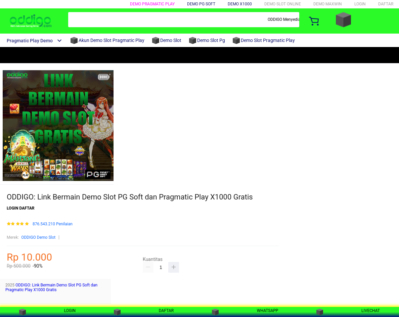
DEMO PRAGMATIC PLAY (152, 4)
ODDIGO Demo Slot (38, 237)
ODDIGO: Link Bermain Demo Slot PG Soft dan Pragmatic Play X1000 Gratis (51, 287)
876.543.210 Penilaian (53, 224)
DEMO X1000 (240, 4)
